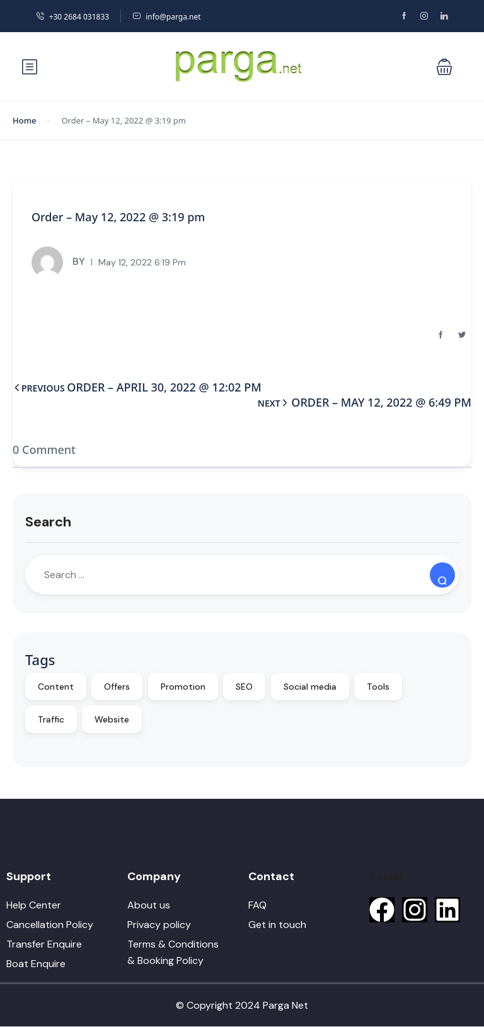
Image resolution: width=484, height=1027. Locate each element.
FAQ (257, 905)
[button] (444, 67)
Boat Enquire (36, 963)
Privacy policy (159, 924)
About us (148, 905)
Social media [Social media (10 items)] (310, 686)
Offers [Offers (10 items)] (117, 686)
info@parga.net (166, 16)
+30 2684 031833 (72, 16)
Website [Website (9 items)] (112, 719)
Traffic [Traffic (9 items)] (51, 719)
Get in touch (277, 924)
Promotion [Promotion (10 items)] (183, 686)
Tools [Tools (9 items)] (378, 686)
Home (24, 120)
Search (48, 522)
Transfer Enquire (44, 944)
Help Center (33, 905)
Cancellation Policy (49, 924)
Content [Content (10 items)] (56, 686)
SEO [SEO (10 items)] (244, 686)
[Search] (442, 575)
